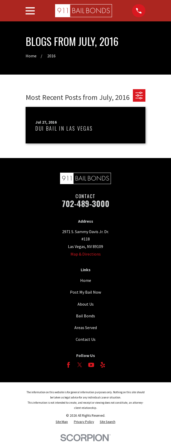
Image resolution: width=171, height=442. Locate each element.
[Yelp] (102, 365)
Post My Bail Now (85, 292)
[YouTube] (91, 365)
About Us (86, 304)
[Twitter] (79, 365)
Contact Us (86, 339)
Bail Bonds (85, 315)
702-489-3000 (85, 203)
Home (85, 280)
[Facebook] (68, 365)
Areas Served (85, 327)
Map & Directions (85, 254)
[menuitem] (62, 422)
